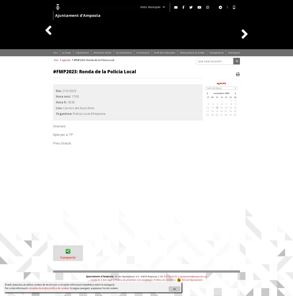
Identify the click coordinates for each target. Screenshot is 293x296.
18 (212, 111)
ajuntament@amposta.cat (193, 276)
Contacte (95, 279)
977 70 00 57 (170, 276)
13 (221, 107)
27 (221, 114)
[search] (215, 61)
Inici (56, 60)
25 (212, 114)
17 (207, 111)
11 (212, 107)
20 (221, 111)
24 (207, 114)
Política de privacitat (125, 279)
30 (235, 114)
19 (217, 111)
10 (207, 107)
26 (217, 114)
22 (230, 111)
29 (230, 114)
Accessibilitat (145, 279)
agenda (66, 60)
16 (235, 107)
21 (226, 111)
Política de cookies (164, 279)
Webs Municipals (152, 7)
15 (230, 107)
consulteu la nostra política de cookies (48, 288)
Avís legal (107, 279)
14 (226, 107)
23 (235, 111)
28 (226, 114)
